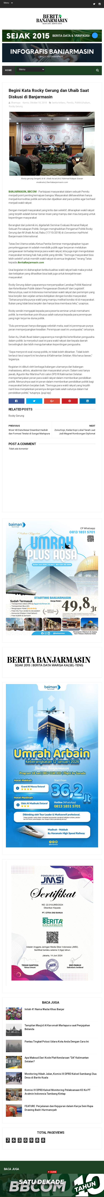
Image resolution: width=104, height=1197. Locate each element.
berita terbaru (58, 102)
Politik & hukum (82, 102)
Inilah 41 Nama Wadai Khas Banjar (44, 1009)
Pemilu (70, 102)
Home (8, 70)
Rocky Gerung (16, 106)
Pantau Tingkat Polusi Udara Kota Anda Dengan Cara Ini (57, 1041)
